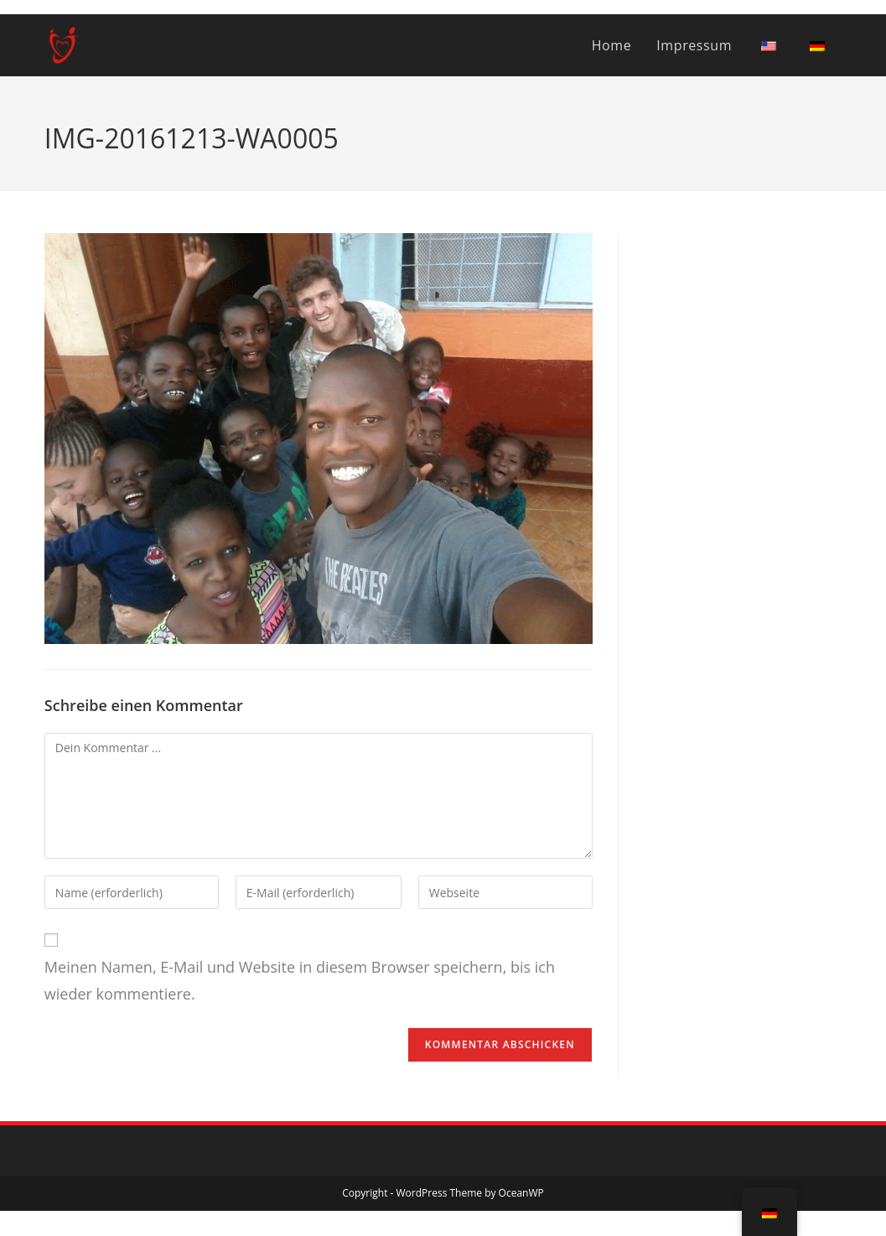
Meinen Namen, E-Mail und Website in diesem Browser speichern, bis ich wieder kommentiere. (299, 980)
